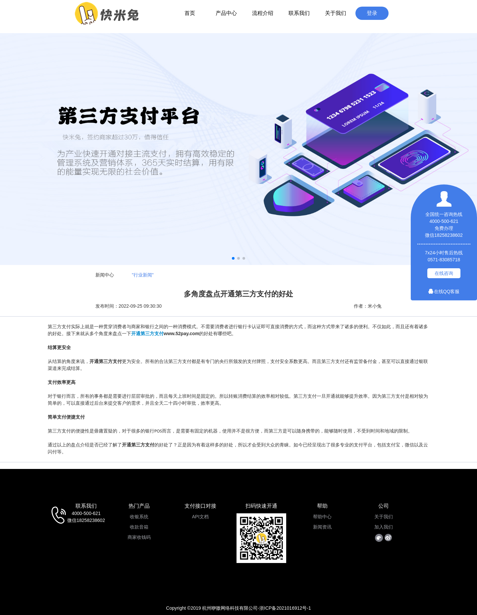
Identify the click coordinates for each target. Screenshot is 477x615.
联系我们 (299, 13)
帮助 (322, 506)
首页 (190, 13)
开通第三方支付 (147, 333)
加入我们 (383, 527)
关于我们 (335, 13)
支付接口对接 (200, 506)
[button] (233, 258)
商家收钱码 (139, 537)
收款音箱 (139, 527)
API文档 (200, 516)
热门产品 (139, 506)
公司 (383, 506)
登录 (372, 13)
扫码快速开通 (261, 506)
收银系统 (139, 516)
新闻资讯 (322, 527)
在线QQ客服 (444, 291)
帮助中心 (322, 516)
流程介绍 (262, 13)
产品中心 (226, 13)
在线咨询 (444, 273)
